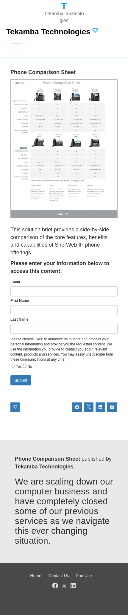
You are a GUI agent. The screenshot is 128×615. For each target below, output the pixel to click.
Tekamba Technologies (48, 31)
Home (35, 575)
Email (15, 282)
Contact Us (59, 575)
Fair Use (84, 575)
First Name (19, 301)
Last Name (19, 319)
